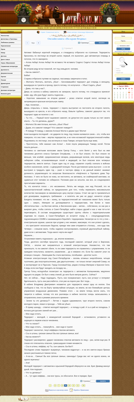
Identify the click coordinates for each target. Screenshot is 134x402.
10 (69, 385)
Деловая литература (8, 90)
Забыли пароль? (127, 51)
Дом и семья (5, 59)
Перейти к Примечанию (81, 390)
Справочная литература (9, 66)
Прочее (3, 76)
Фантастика (5, 35)
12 (77, 385)
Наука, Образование (8, 63)
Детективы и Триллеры (9, 39)
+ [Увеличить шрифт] (38, 43)
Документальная (7, 73)
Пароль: (123, 42)
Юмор (3, 52)
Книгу (117, 68)
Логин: (123, 37)
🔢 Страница (83, 42)
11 (73, 385)
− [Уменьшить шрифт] (27, 43)
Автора (117, 70)
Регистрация (118, 51)
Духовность (5, 70)
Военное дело (6, 93)
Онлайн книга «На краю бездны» (67, 38)
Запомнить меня (123, 46)
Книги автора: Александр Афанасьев (80, 32)
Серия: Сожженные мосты (50, 32)
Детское (3, 56)
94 (83, 385)
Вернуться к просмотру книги (58, 390)
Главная (11, 31)
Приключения (6, 46)
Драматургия (5, 83)
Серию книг (118, 72)
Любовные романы (7, 42)
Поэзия (3, 80)
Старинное (4, 87)
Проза (3, 49)
